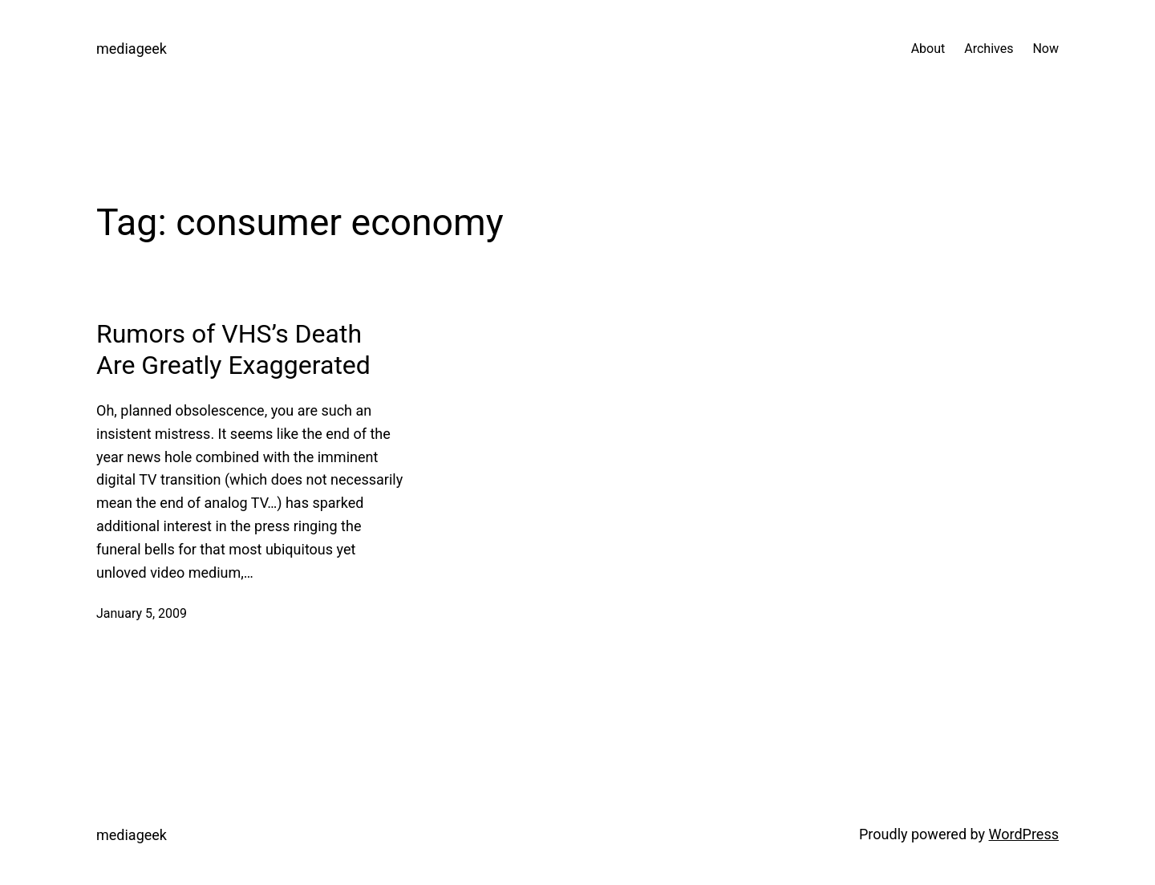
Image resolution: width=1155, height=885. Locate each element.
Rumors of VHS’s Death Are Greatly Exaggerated (233, 349)
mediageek (131, 48)
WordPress (1024, 834)
